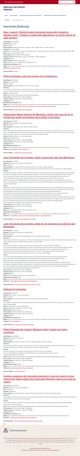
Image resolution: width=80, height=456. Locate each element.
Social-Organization (27, 109)
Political (19, 421)
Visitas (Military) (14, 215)
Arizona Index (13, 15)
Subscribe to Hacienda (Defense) (4, 424)
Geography (27, 219)
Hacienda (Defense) (15, 68)
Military (19, 109)
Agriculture (20, 219)
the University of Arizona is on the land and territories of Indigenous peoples (40, 438)
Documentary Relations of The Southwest (30, 15)
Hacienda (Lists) (39, 106)
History (16, 71)
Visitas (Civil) (22, 215)
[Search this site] (65, 2)
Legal (15, 109)
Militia (24, 417)
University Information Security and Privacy (40, 448)
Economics (33, 219)
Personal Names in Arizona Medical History (55, 15)
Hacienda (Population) (50, 106)
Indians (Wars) (13, 149)
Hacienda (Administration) (17, 106)
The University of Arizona (52, 450)
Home (6, 15)
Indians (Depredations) (16, 368)
